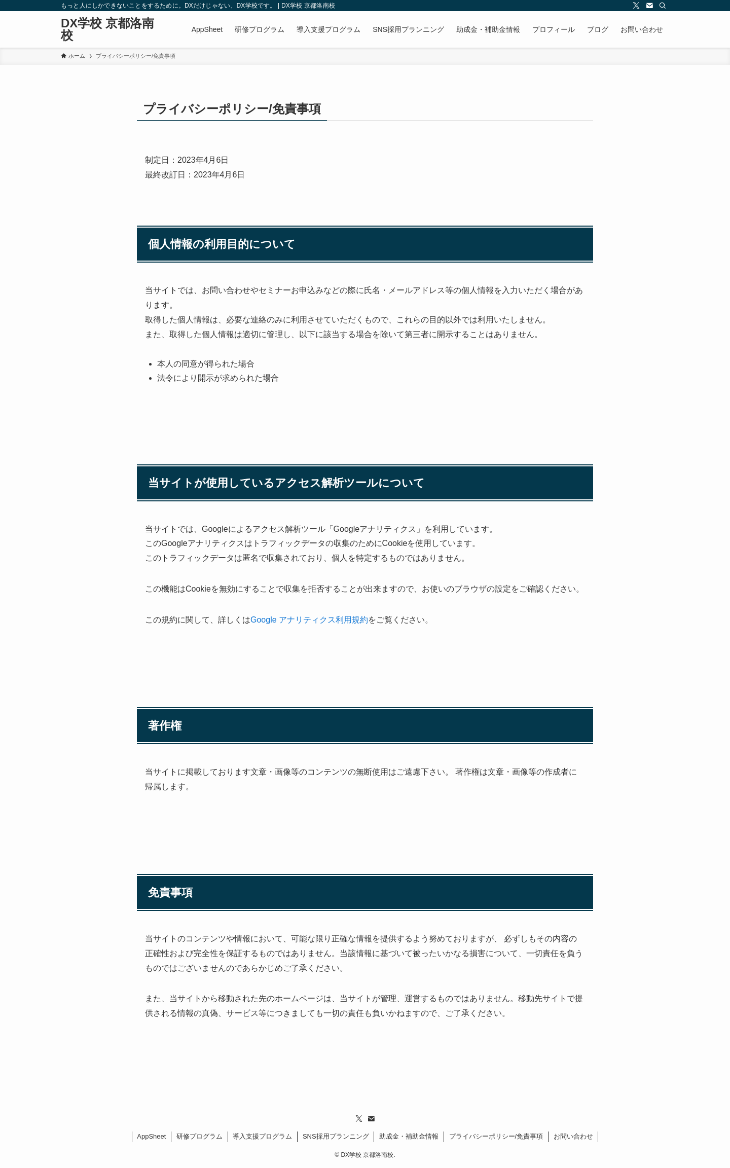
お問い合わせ (573, 1136)
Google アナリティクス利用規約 (309, 619)
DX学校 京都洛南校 (107, 29)
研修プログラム (199, 1136)
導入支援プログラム (262, 1136)
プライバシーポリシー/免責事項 (496, 1136)
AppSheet (151, 1136)
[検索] (662, 5)
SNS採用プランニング (336, 1136)
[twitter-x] (636, 5)
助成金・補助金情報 (409, 1136)
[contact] (649, 5)
